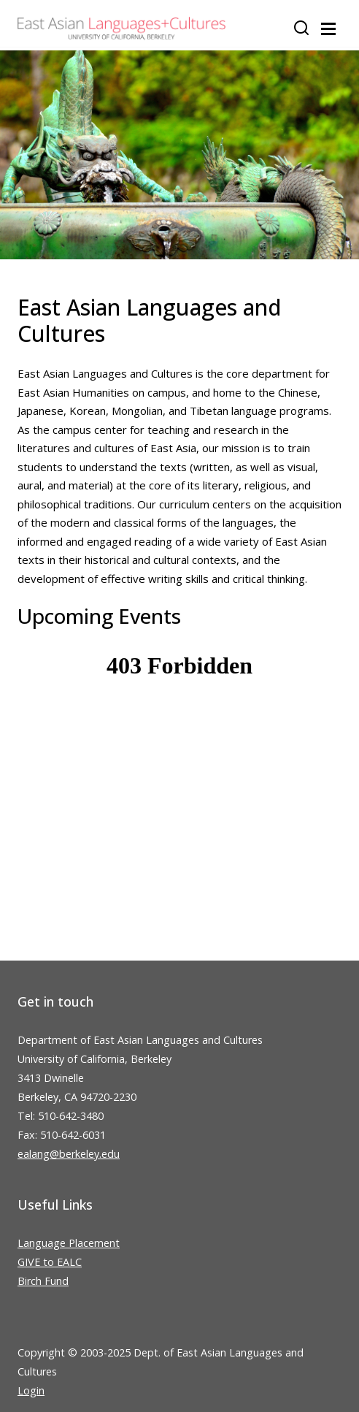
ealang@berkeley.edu (69, 1154)
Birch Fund (43, 1281)
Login (31, 1390)
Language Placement (69, 1243)
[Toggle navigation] (328, 29)
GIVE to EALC (50, 1262)
